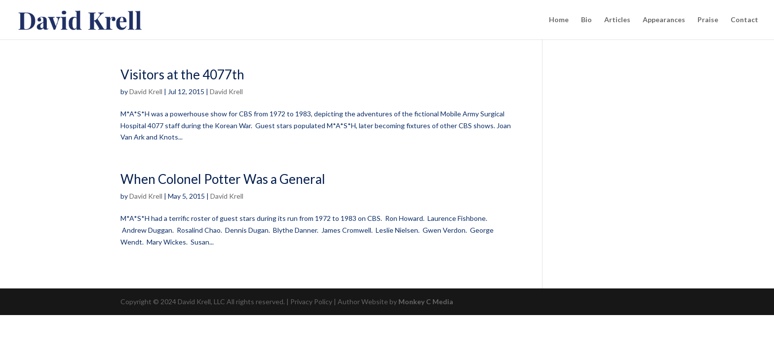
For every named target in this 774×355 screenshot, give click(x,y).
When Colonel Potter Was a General (222, 179)
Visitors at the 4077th (182, 74)
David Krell (145, 91)
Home (559, 20)
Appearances (664, 20)
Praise (707, 20)
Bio (586, 20)
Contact (744, 20)
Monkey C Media (425, 301)
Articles (617, 20)
